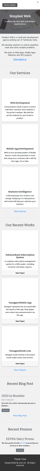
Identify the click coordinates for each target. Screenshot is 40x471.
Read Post (6, 410)
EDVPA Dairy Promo (20, 439)
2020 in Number (13, 396)
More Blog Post (20, 415)
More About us (20, 59)
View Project (20, 273)
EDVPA (22, 443)
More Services (20, 211)
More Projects (20, 370)
